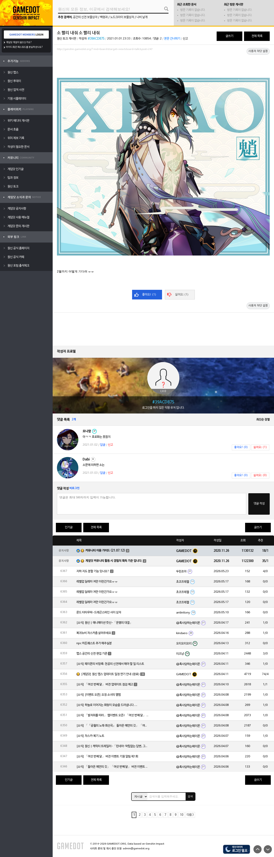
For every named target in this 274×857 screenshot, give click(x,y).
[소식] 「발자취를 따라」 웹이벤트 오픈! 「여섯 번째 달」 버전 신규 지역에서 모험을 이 (112, 715)
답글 (102, 445)
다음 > (190, 814)
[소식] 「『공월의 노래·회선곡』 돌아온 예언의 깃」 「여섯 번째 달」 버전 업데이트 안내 (112, 725)
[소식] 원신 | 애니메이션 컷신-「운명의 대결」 (104, 622)
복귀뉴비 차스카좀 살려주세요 (93, 633)
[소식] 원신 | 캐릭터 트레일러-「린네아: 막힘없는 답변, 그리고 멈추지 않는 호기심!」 (112, 746)
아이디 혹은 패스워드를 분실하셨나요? (24, 47)
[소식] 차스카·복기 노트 (90, 736)
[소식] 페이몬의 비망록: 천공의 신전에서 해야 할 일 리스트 (110, 664)
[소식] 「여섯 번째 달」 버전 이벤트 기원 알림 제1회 (107, 756)
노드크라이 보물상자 (122, 17)
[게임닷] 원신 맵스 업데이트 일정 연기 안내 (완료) (110, 674)
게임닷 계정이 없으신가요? (19, 42)
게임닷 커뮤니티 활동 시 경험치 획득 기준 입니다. (113, 560)
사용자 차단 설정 (258, 51)
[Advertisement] (163, 64)
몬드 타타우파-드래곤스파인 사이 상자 (98, 612)
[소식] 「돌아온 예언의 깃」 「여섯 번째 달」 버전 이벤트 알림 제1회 (112, 766)
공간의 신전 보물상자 (85, 17)
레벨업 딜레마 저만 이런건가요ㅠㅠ (97, 581)
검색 (190, 796)
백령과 (104, 17)
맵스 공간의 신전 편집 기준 (91, 653)
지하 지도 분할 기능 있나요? (92, 571)
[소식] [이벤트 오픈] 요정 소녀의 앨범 (98, 694)
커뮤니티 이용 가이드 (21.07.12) (105, 550)
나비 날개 (142, 17)
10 (181, 814)
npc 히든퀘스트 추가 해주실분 (94, 643)
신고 (185, 38)
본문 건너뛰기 (172, 38)
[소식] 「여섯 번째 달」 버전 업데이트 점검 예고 (104, 684)
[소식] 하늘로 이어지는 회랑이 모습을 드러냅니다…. (106, 705)
